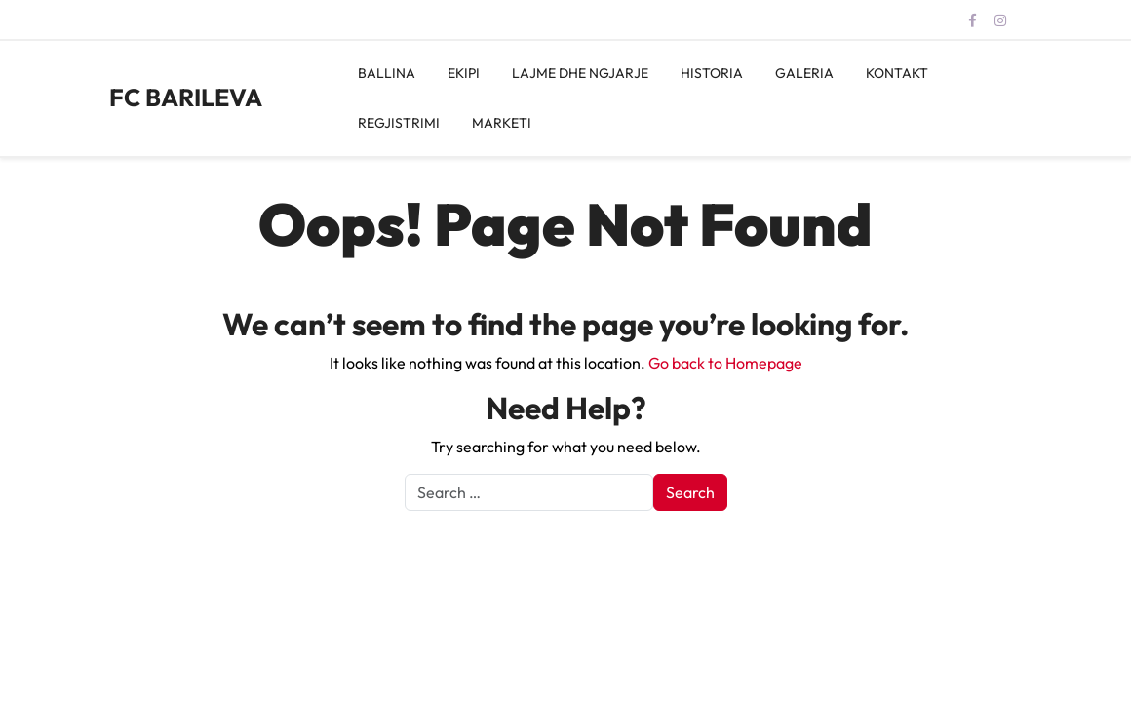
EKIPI (464, 73)
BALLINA (386, 73)
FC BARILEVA (185, 97)
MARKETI (501, 123)
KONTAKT (897, 73)
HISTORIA (712, 73)
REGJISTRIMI (399, 123)
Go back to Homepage (725, 362)
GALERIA (804, 73)
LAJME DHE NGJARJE (580, 73)
